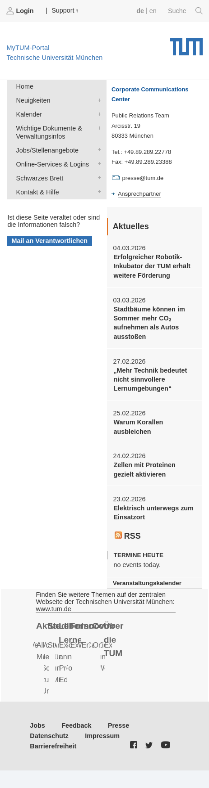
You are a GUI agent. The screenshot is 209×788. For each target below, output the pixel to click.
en (153, 10)
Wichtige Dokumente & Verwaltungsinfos (97, 128)
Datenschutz (49, 735)
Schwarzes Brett (97, 177)
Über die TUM (114, 639)
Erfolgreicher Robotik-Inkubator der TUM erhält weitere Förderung (151, 266)
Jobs (37, 725)
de (140, 10)
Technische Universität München (186, 43)
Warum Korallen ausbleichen (138, 427)
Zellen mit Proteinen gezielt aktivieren (144, 469)
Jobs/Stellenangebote (97, 150)
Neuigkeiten (97, 100)
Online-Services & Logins (97, 164)
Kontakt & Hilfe (97, 191)
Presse (118, 725)
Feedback (76, 725)
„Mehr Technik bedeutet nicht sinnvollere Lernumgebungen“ (150, 379)
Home (24, 86)
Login (20, 10)
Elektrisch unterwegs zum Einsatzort (153, 512)
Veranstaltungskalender (147, 583)
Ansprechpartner (139, 193)
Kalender (97, 114)
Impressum (102, 735)
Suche (185, 10)
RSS (128, 535)
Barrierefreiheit (53, 746)
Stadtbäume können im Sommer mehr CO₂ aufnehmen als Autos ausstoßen (149, 323)
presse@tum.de (143, 178)
